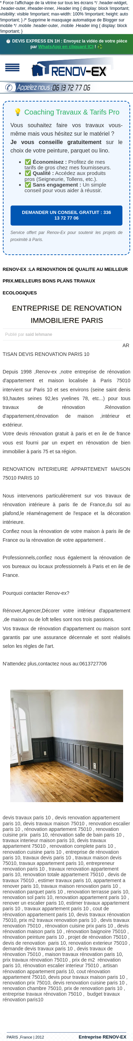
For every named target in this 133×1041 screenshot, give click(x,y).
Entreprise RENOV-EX (102, 1037)
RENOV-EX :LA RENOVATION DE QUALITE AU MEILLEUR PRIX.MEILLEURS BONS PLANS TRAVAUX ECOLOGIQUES (65, 281)
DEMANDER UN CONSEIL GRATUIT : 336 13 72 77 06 (66, 215)
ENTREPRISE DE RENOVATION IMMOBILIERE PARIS (67, 314)
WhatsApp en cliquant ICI (65, 46)
